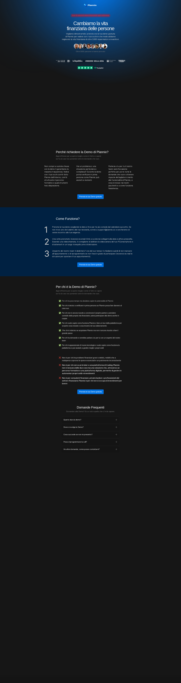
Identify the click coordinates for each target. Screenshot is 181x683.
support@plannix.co (106, 230)
